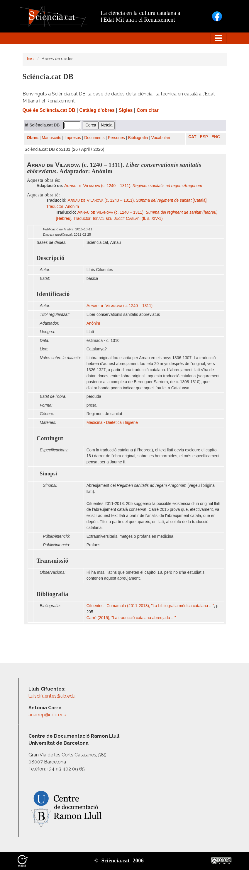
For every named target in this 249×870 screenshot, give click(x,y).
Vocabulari (160, 138)
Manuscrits (51, 138)
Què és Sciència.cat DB (49, 110)
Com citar (148, 110)
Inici (30, 58)
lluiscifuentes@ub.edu (52, 696)
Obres (33, 138)
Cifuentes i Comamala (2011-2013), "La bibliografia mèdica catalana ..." (150, 606)
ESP (204, 137)
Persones (116, 138)
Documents (94, 138)
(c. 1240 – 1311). (133, 186)
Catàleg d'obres (97, 110)
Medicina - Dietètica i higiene (112, 422)
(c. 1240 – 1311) (120, 306)
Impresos (73, 138)
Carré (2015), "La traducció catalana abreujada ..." (131, 618)
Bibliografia (138, 138)
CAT (192, 137)
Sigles (126, 110)
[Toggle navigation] (218, 38)
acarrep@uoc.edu (47, 714)
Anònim (93, 323)
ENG (215, 137)
